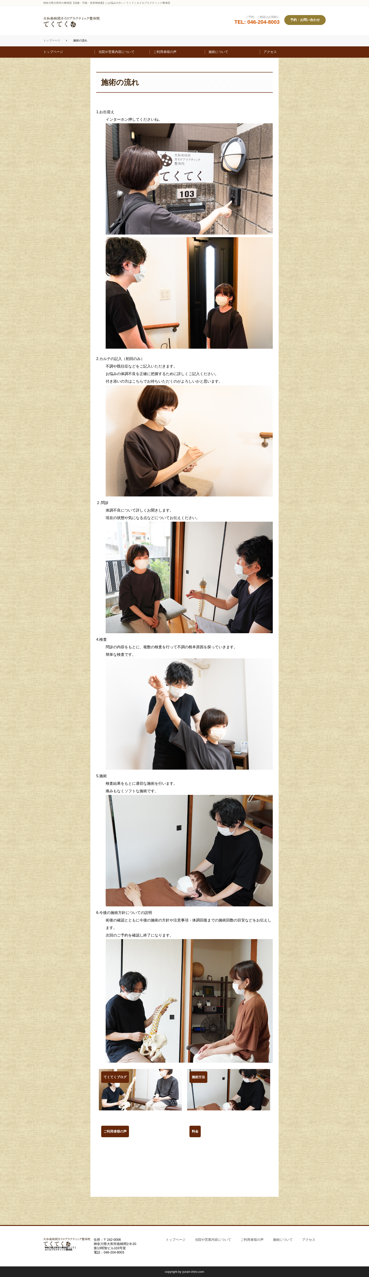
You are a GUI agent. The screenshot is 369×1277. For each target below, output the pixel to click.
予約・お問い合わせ (305, 20)
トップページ (51, 40)
